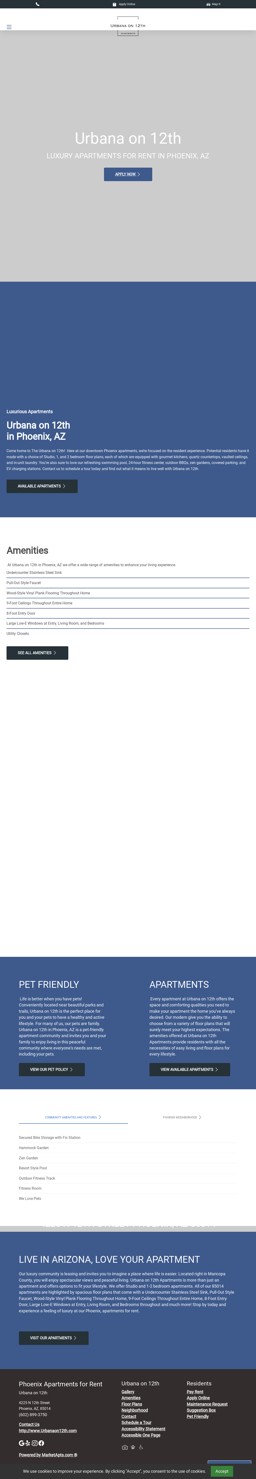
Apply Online (124, 4)
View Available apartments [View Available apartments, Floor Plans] (190, 1069)
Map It (213, 4)
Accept (221, 1471)
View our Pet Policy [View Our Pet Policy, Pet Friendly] (52, 1069)
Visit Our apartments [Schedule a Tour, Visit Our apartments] (53, 1425)
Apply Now (128, 174)
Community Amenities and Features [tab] (73, 1117)
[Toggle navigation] (9, 27)
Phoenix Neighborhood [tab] (182, 1117)
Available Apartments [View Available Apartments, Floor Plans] (42, 486)
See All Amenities (37, 652)
